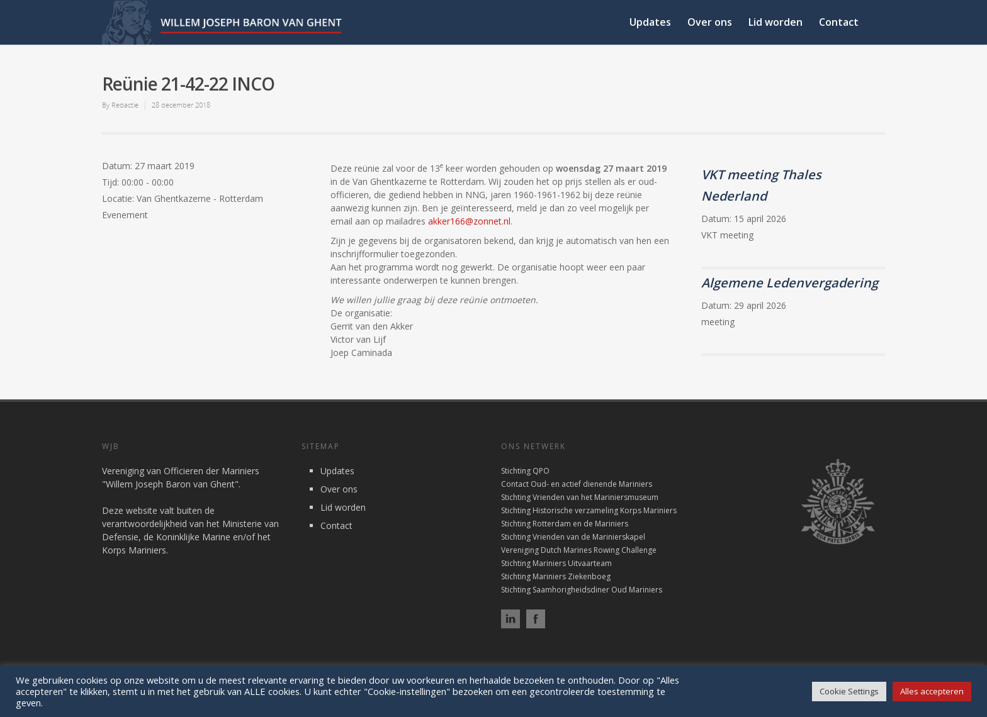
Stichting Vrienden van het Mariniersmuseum (579, 497)
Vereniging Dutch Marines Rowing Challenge (579, 550)
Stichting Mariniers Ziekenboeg (556, 576)
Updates (650, 22)
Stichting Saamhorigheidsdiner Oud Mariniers (581, 589)
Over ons (709, 22)
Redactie (124, 104)
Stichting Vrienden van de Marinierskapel (573, 536)
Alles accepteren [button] (932, 691)
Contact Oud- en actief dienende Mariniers (576, 484)
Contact (839, 22)
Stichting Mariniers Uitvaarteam (556, 563)
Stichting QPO (525, 470)
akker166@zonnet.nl (469, 221)
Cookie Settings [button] (849, 691)
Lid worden (775, 22)
